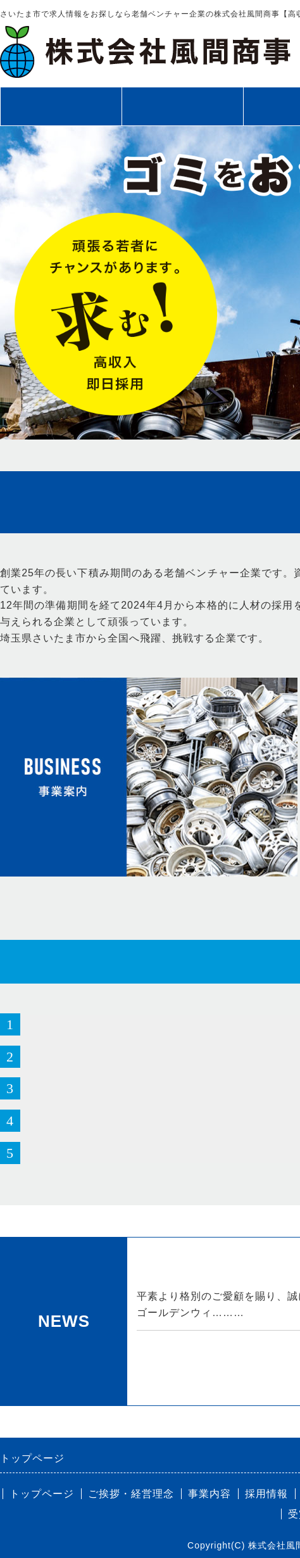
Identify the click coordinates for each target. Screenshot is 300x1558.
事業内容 (209, 1493)
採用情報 (266, 1493)
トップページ (61, 106)
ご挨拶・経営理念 (182, 106)
